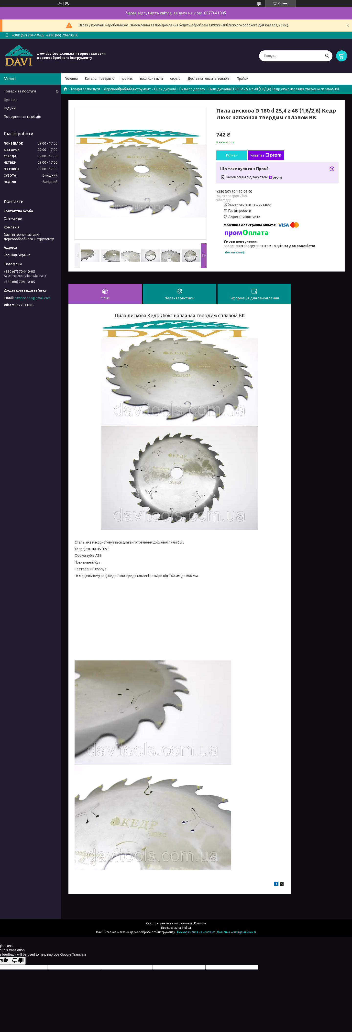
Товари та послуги (85, 89)
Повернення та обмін (22, 116)
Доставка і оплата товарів (208, 78)
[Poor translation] (18, 961)
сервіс (175, 78)
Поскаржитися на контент (196, 932)
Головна (71, 78)
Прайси (242, 78)
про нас (127, 78)
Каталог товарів (98, 78)
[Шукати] (326, 55)
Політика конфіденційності (236, 932)
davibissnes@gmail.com (32, 298)
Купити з (266, 155)
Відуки (10, 108)
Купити (231, 155)
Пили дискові (165, 89)
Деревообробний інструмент (127, 89)
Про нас (10, 100)
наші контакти (151, 78)
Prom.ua (200, 923)
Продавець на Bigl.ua (176, 927)
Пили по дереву (192, 89)
